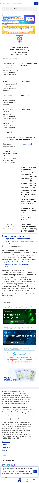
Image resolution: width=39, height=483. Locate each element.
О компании (6, 442)
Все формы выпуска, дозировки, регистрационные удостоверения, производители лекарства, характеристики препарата (19, 239)
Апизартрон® (26, 144)
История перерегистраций (14, 246)
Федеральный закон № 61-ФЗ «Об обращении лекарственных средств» (16, 263)
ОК (35, 471)
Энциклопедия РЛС (9, 9)
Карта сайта (6, 447)
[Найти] (36, 3)
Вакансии (5, 453)
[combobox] (17, 3)
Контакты (5, 445)
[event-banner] (19, 357)
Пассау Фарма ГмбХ (29, 63)
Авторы (4, 456)
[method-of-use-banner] (18, 19)
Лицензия (5, 450)
